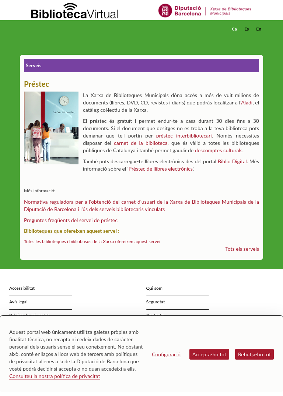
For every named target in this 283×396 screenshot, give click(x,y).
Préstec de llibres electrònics (161, 168)
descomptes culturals (218, 150)
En (258, 29)
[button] (259, 39)
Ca (234, 29)
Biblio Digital (232, 161)
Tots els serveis (242, 249)
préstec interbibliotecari (184, 135)
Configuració (166, 354)
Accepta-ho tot (209, 354)
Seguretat (155, 301)
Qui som (154, 288)
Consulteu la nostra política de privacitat (54, 376)
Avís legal (18, 301)
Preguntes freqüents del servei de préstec (71, 220)
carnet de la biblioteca (141, 143)
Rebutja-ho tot (254, 354)
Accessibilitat (22, 288)
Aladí (246, 102)
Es (246, 29)
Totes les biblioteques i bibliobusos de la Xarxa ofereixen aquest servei (92, 241)
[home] (49, 29)
